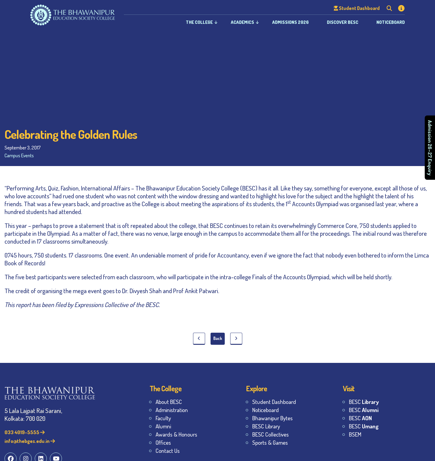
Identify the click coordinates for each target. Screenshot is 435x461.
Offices (163, 442)
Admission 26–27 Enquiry (430, 147)
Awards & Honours (176, 434)
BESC (364, 401)
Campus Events (19, 155)
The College (199, 22)
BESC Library (266, 426)
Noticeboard (390, 22)
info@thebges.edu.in (30, 441)
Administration (172, 409)
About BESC (169, 401)
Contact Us (168, 450)
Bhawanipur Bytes (272, 418)
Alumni (163, 426)
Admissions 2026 (290, 22)
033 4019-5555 (25, 432)
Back (217, 338)
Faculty (163, 418)
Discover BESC (342, 22)
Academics (242, 22)
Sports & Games (270, 442)
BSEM (355, 434)
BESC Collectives (270, 434)
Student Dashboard (274, 401)
